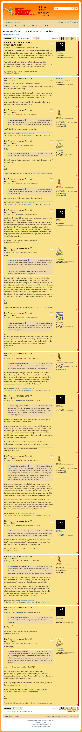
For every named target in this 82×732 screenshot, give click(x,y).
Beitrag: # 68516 (9, 358)
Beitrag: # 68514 (9, 252)
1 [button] (62, 38)
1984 (62, 325)
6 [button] (75, 38)
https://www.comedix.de (27, 133)
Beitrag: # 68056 (9, 83)
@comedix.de (46, 135)
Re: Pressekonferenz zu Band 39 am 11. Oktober (18, 43)
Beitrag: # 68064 (9, 145)
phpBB (35, 720)
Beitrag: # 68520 (9, 400)
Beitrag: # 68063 (9, 115)
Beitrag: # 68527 (9, 612)
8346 (62, 153)
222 (62, 82)
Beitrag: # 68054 (9, 47)
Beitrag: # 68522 (9, 460)
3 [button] (67, 38)
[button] (60, 38)
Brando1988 (59, 78)
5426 (62, 55)
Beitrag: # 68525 (9, 561)
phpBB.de (48, 724)
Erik (13, 34)
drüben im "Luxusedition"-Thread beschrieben (36, 285)
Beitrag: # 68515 (9, 317)
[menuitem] (17, 22)
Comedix (58, 117)
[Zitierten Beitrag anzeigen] (25, 120)
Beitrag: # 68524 (9, 525)
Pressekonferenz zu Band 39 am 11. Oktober (28, 31)
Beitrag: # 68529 (9, 643)
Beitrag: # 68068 (9, 214)
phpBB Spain (43, 722)
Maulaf (18, 34)
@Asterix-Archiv (13, 135)
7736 (62, 121)
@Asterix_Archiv (30, 135)
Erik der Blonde (36, 173)
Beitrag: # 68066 (9, 184)
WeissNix (59, 51)
